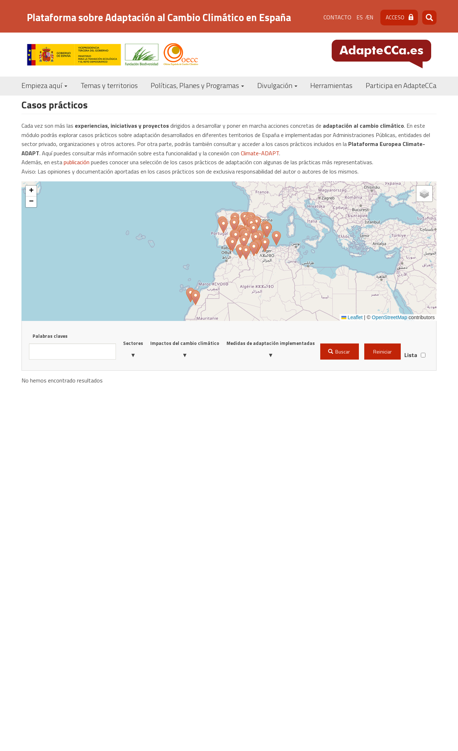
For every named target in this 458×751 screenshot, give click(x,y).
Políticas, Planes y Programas (197, 85)
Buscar (339, 351)
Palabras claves (50, 336)
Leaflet (352, 317)
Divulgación (277, 85)
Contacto (337, 17)
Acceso (395, 17)
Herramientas (331, 85)
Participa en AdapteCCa (401, 85)
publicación (76, 162)
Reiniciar (382, 351)
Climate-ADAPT (260, 153)
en (370, 17)
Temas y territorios (109, 85)
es (360, 17)
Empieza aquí (44, 85)
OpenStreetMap (389, 317)
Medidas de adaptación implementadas (270, 343)
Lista (410, 355)
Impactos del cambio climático (184, 343)
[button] (234, 225)
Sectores (133, 343)
